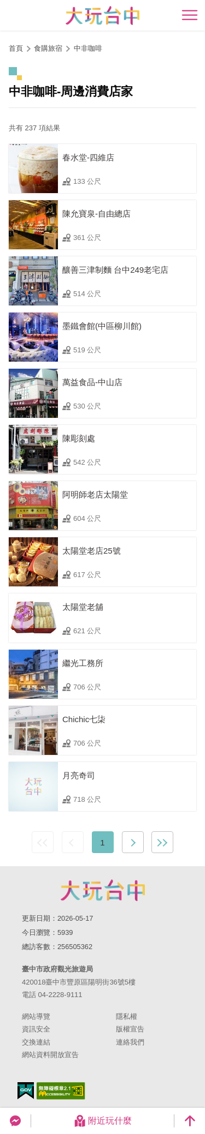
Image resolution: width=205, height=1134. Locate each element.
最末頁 (162, 842)
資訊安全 (36, 1029)
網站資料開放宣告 (50, 1055)
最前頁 (43, 842)
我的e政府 (25, 1090)
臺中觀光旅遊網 (102, 15)
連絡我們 (130, 1042)
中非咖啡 (88, 48)
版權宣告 (130, 1029)
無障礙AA (61, 1091)
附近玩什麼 (103, 1121)
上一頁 (73, 842)
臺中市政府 (103, 890)
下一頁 (133, 842)
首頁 (16, 48)
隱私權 (126, 1016)
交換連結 (36, 1042)
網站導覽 (36, 1016)
